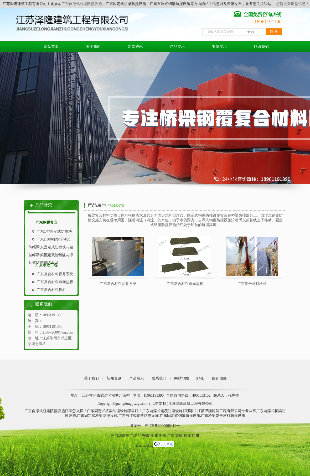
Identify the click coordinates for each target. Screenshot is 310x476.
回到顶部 (219, 378)
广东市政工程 (46, 265)
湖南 (162, 436)
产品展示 (177, 47)
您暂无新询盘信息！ (292, 4)
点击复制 (158, 404)
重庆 (179, 436)
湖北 (154, 436)
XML (200, 378)
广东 (170, 436)
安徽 (145, 436)
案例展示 (219, 47)
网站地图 (181, 378)
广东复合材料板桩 (51, 290)
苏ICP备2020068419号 (162, 426)
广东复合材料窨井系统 (55, 274)
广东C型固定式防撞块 (54, 231)
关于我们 (93, 47)
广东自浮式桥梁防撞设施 (81, 4)
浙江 (137, 436)
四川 (195, 436)
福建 (187, 436)
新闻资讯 (135, 47)
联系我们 (261, 47)
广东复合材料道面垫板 (55, 282)
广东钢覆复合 (46, 222)
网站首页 (51, 47)
